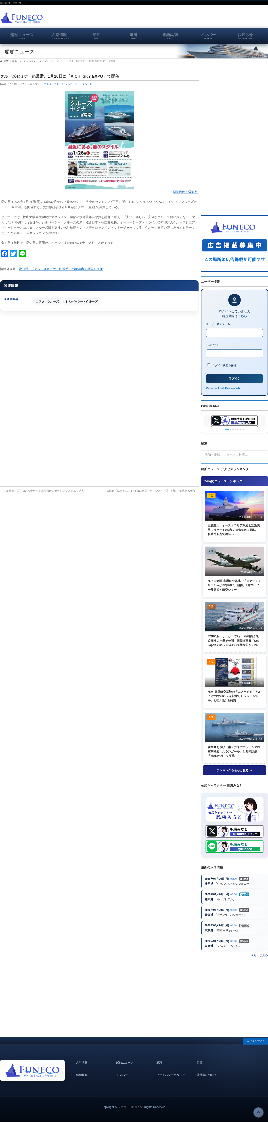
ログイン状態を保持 (221, 365)
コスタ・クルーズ (54, 84)
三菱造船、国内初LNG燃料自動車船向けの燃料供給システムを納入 (42, 490)
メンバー (122, 1071)
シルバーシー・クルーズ (78, 84)
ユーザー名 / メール (218, 324)
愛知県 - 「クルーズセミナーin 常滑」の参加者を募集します (61, 269)
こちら (242, 316)
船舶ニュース (125, 1061)
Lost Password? (229, 388)
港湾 (159, 1061)
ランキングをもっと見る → (234, 770)
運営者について (207, 1071)
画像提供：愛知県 (185, 192)
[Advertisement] (215, 19)
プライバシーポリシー (170, 1071)
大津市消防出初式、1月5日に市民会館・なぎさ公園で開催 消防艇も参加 (153, 490)
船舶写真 (82, 1071)
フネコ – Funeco (128, 1107)
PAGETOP (258, 1041)
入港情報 (82, 1061)
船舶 (199, 1061)
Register (211, 388)
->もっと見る (259, 960)
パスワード (212, 344)
